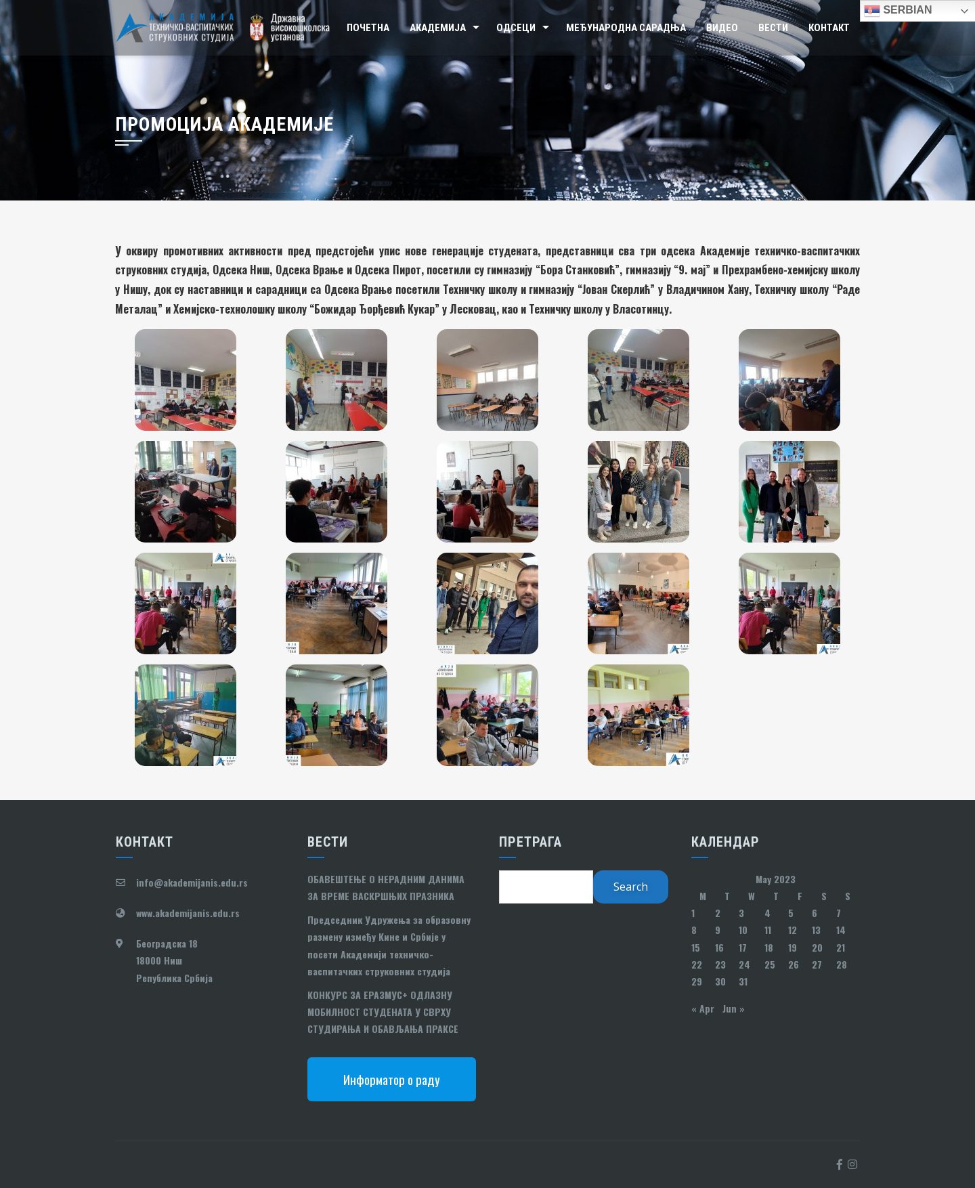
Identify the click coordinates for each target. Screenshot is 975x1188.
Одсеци (516, 28)
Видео (722, 28)
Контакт (829, 28)
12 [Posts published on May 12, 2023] (792, 929)
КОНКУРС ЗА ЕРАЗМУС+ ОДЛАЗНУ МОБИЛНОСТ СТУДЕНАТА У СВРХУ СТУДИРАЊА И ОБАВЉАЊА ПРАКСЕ (382, 1012)
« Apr (702, 1008)
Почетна (368, 28)
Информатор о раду (391, 1078)
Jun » (733, 1008)
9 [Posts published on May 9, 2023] (717, 929)
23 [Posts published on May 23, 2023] (720, 964)
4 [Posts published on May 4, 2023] (767, 913)
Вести (773, 28)
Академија (438, 28)
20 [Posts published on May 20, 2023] (817, 947)
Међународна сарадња (626, 28)
